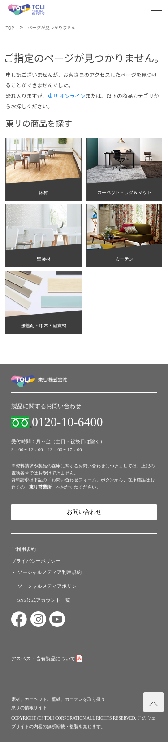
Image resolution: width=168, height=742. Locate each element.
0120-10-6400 (67, 422)
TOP (9, 28)
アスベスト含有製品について (43, 658)
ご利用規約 (23, 549)
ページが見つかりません (52, 27)
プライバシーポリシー (35, 561)
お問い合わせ (84, 512)
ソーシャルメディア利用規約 (49, 572)
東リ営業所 (40, 486)
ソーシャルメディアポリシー (49, 586)
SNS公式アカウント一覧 (44, 600)
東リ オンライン (66, 95)
